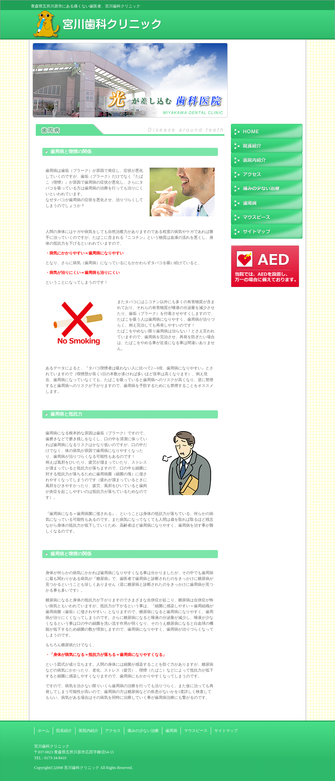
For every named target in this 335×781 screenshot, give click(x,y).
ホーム (43, 730)
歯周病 (171, 730)
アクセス (113, 730)
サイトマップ (226, 730)
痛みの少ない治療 (143, 730)
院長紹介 (64, 730)
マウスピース (196, 730)
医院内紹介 (88, 730)
